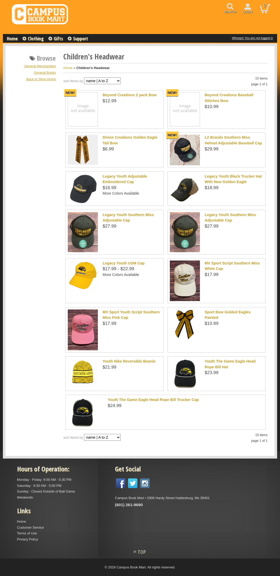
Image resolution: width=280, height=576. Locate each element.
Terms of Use (27, 533)
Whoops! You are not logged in (252, 37)
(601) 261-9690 (129, 504)
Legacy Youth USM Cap (123, 263)
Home (12, 38)
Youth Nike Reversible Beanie (129, 361)
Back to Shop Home (41, 79)
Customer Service (30, 527)
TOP (142, 551)
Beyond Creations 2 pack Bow (129, 95)
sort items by (73, 81)
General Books (45, 73)
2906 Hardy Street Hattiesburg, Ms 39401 (178, 498)
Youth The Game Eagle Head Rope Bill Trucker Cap (153, 400)
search (230, 11)
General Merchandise (40, 66)
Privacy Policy (27, 539)
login (248, 12)
